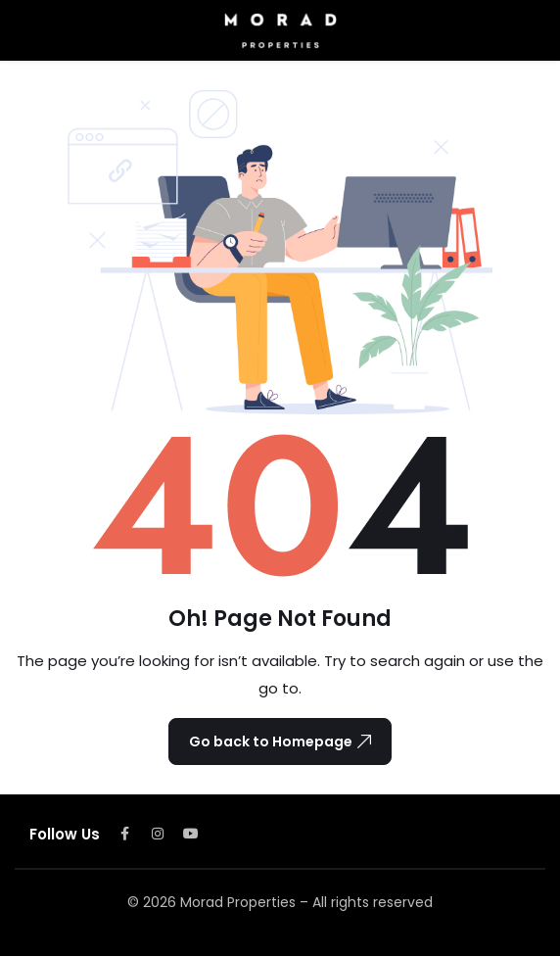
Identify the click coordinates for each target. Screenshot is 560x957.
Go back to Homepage (280, 741)
